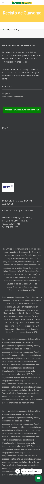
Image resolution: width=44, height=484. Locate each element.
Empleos (6, 93)
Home (4, 30)
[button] (3, 2)
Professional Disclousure (12, 96)
